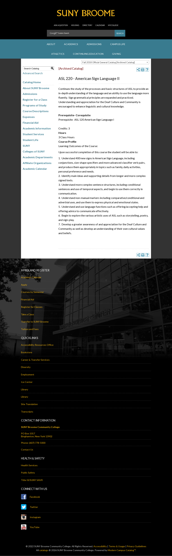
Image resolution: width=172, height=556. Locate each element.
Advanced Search (33, 73)
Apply (24, 285)
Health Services (29, 465)
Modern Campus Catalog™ (121, 550)
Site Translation (29, 404)
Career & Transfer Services (35, 360)
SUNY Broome (86, 15)
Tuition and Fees (30, 329)
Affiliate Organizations (37, 163)
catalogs (43, 550)
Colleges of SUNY (34, 151)
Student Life (30, 140)
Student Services (33, 134)
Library (24, 389)
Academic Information (37, 128)
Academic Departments (38, 157)
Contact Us (27, 449)
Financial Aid (30, 123)
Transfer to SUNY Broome (35, 322)
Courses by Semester (32, 292)
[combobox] (115, 63)
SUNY (26, 146)
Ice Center (27, 382)
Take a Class (27, 314)
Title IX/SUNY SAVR (32, 480)
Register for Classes (31, 307)
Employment (27, 374)
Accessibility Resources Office (37, 345)
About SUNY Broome (36, 88)
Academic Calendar (35, 169)
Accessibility (100, 546)
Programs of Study (35, 105)
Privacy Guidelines (136, 546)
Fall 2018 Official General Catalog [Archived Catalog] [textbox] (108, 62)
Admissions (30, 94)
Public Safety (28, 473)
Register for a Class (35, 100)
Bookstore (26, 352)
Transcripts (27, 411)
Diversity (25, 367)
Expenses (29, 117)
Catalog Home (32, 82)
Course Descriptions (36, 111)
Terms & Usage (117, 546)
